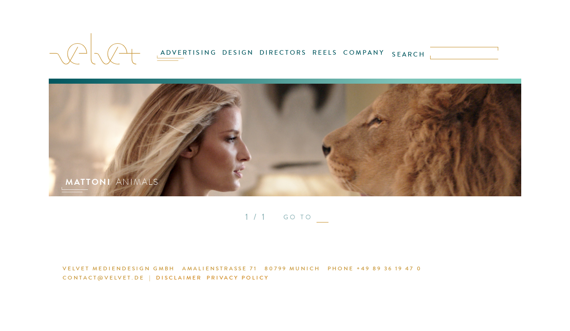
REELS (322, 58)
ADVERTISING (198, 58)
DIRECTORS (284, 58)
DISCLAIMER (161, 279)
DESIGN (243, 58)
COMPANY (356, 58)
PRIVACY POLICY (216, 279)
